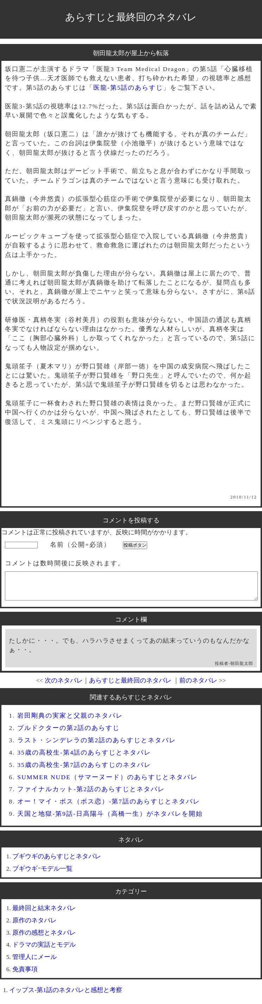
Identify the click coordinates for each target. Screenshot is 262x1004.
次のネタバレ (64, 685)
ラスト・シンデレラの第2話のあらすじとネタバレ (96, 745)
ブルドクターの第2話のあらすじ (68, 733)
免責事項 (25, 974)
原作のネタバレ (34, 925)
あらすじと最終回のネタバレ (131, 17)
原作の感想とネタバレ (44, 937)
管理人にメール (34, 962)
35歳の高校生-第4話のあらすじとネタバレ (84, 757)
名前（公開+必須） (80, 544)
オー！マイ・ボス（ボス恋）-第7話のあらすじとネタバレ (108, 806)
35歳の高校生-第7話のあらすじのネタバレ (84, 770)
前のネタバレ (198, 685)
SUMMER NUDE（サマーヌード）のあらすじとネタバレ (107, 782)
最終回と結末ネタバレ (44, 913)
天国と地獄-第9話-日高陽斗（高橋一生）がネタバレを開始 (110, 818)
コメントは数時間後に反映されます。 (65, 563)
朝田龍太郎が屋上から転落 (131, 53)
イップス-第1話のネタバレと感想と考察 (65, 995)
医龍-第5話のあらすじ (128, 87)
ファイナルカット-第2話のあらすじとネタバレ (91, 794)
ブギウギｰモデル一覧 (42, 873)
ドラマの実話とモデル (44, 949)
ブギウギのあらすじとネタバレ (56, 861)
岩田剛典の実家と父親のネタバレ (70, 720)
